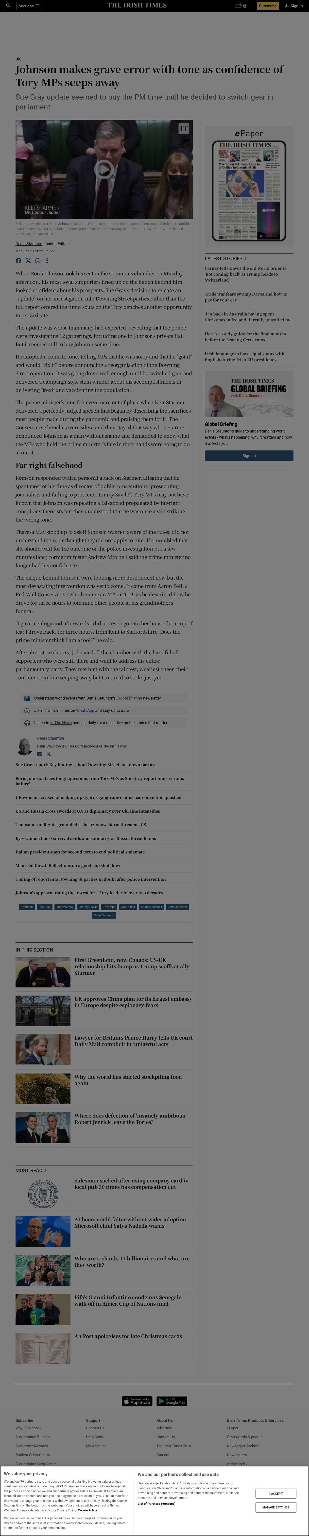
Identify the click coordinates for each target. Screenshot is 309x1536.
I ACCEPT (276, 1493)
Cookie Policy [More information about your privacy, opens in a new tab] (87, 1510)
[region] (154, 1501)
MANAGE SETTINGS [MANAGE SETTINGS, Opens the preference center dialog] (276, 1507)
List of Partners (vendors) (156, 1504)
